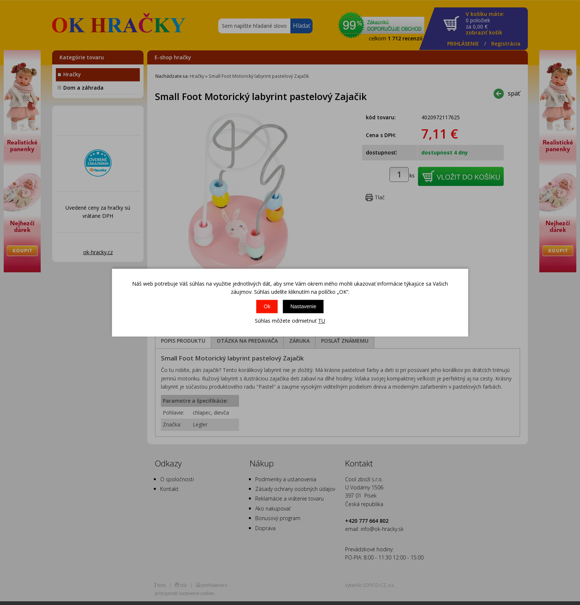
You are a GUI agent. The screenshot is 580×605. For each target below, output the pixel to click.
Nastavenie (303, 307)
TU (321, 321)
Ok (267, 307)
